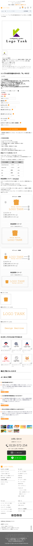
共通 (4, 391)
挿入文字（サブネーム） (7, 109)
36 (20, 348)
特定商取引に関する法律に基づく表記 (20, 536)
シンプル (17, 68)
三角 (13, 68)
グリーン (16, 66)
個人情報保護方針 (20, 534)
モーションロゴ (5, 118)
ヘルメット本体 (22, 490)
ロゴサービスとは (5, 471)
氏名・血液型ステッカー (24, 492)
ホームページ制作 (22, 479)
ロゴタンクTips (4, 482)
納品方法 (3, 101)
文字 (9, 68)
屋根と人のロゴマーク (5, 364)
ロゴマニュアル (5, 105)
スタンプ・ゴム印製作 (6, 507)
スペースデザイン (22, 485)
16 (31, 363)
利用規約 (7, 536)
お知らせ (3, 484)
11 (31, 348)
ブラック (27, 66)
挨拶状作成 (20, 483)
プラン (3, 96)
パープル (21, 66)
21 (10, 348)
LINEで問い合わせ (16, 458)
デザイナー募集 (21, 511)
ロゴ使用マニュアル (22, 473)
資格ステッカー (22, 494)
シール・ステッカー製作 (6, 503)
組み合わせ (22, 68)
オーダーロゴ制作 (22, 471)
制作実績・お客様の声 (6, 477)
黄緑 (9, 66)
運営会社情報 (11, 534)
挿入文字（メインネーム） (7, 114)
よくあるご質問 (21, 503)
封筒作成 (20, 477)
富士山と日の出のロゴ (5, 350)
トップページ (3, 15)
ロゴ (4, 405)
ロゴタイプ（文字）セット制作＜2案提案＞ (11, 123)
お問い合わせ (21, 505)
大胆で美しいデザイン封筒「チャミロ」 (16, 527)
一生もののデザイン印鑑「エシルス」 (16, 529)
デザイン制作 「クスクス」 (16, 526)
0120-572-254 (16, 445)
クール (26, 68)
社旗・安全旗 (21, 496)
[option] (16, 35)
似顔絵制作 (3, 513)
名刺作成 (20, 475)
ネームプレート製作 (5, 505)
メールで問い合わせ (16, 453)
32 (20, 363)
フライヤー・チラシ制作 (6, 511)
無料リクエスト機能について (7, 475)
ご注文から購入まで (5, 473)
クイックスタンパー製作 (6, 509)
